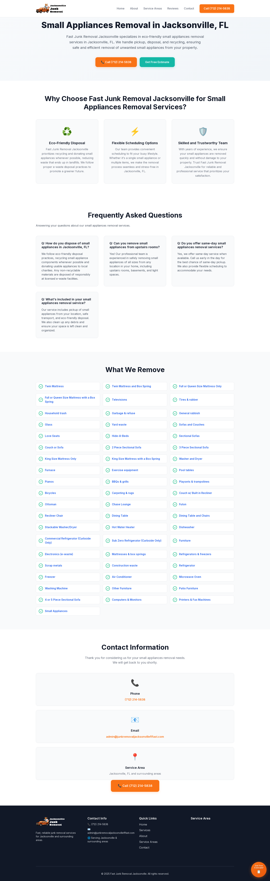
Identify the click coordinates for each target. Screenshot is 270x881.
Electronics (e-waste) (59, 554)
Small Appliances (56, 611)
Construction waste (125, 565)
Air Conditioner (122, 577)
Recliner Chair (54, 515)
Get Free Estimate (157, 62)
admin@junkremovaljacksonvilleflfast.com (135, 736)
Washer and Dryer (190, 458)
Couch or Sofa (54, 447)
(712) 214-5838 (135, 699)
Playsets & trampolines (194, 481)
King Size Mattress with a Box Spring (136, 458)
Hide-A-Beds (120, 436)
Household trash (55, 413)
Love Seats (52, 436)
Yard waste (119, 424)
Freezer (50, 577)
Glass (48, 424)
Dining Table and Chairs (194, 515)
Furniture (185, 540)
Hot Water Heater (123, 527)
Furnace (50, 470)
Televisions (119, 399)
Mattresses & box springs (129, 554)
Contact (189, 8)
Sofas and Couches (191, 424)
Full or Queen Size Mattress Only (200, 386)
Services (144, 830)
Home (120, 8)
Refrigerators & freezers (195, 554)
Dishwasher (186, 527)
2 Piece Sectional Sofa (126, 447)
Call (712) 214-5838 (217, 8)
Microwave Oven (190, 577)
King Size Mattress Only (60, 458)
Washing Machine (56, 588)
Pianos (49, 481)
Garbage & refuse (123, 413)
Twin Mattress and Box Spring (131, 386)
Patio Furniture (188, 588)
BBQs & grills (120, 481)
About (134, 8)
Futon (182, 504)
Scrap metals (53, 565)
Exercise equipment (125, 470)
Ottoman (50, 504)
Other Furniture (122, 588)
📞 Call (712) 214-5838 (116, 62)
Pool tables (186, 470)
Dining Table (120, 515)
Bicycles (50, 493)
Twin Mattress (54, 386)
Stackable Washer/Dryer (61, 527)
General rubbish (189, 413)
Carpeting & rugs (123, 493)
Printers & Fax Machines (195, 599)
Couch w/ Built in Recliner (195, 493)
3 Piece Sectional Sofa (194, 447)
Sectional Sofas (189, 436)
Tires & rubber (188, 399)
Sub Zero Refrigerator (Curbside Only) (136, 540)
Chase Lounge (121, 504)
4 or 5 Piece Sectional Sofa (62, 599)
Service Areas (152, 8)
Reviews (172, 8)
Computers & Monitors (127, 599)
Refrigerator (187, 565)
